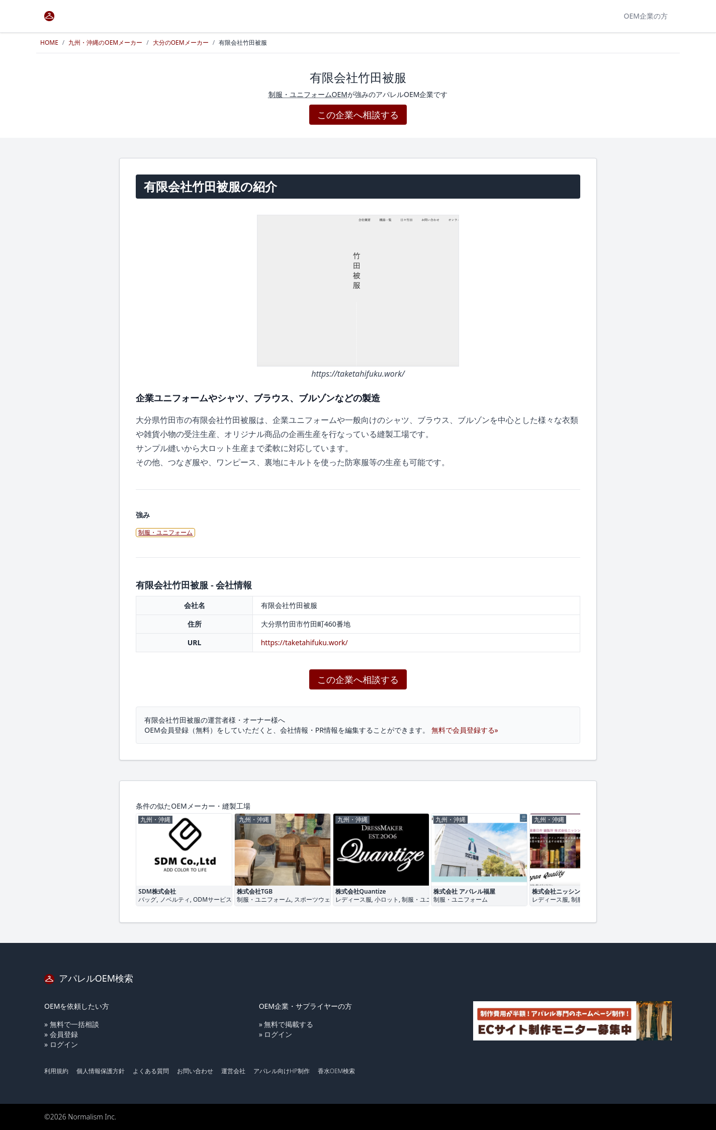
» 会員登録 (61, 1034)
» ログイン (61, 1044)
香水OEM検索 (336, 1071)
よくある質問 (151, 1071)
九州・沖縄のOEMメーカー (105, 42)
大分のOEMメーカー (181, 42)
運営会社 (233, 1071)
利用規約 (56, 1071)
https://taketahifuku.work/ (304, 642)
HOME (49, 42)
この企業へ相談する (358, 115)
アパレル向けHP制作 (281, 1071)
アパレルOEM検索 (88, 978)
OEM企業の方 (646, 16)
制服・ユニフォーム (165, 532)
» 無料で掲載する (286, 1024)
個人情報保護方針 (100, 1071)
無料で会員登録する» (464, 730)
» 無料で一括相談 (71, 1024)
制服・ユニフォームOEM (307, 94)
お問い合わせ (195, 1071)
